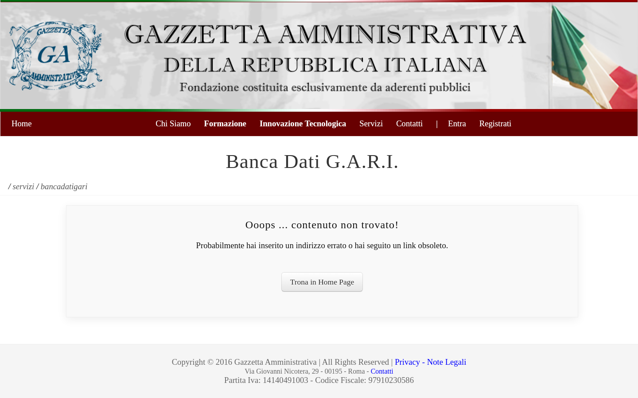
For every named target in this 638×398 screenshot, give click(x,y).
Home (22, 123)
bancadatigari (64, 186)
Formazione (225, 123)
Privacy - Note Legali (430, 362)
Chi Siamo (173, 123)
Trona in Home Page (322, 281)
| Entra (451, 123)
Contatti (409, 123)
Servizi (371, 123)
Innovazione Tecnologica (303, 123)
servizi (24, 186)
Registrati (495, 123)
